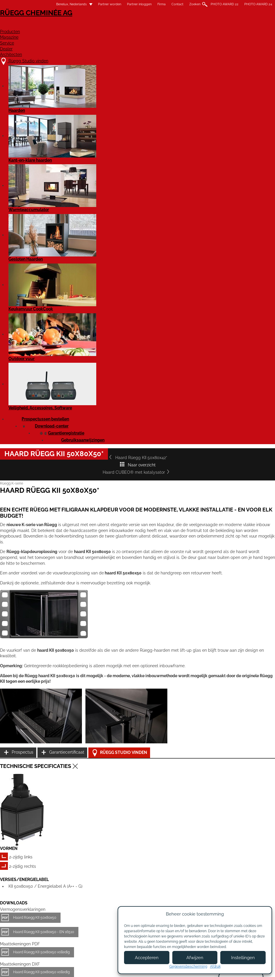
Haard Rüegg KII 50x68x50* (127, 820)
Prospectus (231, 471)
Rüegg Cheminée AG (29, 22)
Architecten (258, 25)
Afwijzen (194, 957)
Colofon (113, 967)
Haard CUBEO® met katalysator (235, 196)
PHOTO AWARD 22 (224, 4)
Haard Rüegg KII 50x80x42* (32, 196)
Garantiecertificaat (238, 486)
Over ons (85, 916)
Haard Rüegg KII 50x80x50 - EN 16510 (43, 614)
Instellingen (243, 957)
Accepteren (147, 957)
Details (13, 865)
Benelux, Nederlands (68, 4)
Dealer (221, 25)
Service (190, 25)
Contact (177, 4)
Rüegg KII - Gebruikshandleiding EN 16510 (47, 708)
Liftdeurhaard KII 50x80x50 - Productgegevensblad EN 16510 (62, 688)
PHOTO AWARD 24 (258, 4)
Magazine (156, 25)
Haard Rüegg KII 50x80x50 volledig (41, 634)
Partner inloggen (139, 4)
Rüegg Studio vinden (244, 501)
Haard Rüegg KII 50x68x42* (34, 820)
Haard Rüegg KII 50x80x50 (34, 599)
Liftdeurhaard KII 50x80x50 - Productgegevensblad (54, 674)
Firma (161, 4)
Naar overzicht (130, 196)
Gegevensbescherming (188, 966)
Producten (117, 25)
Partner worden (109, 4)
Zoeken (194, 4)
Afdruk (215, 966)
